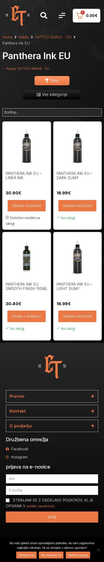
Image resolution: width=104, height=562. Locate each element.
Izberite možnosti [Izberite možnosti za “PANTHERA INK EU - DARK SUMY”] (77, 205)
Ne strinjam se (51, 555)
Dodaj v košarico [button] (26, 316)
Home (7, 37)
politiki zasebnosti (40, 506)
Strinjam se (26, 555)
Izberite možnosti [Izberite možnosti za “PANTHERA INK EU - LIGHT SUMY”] (77, 316)
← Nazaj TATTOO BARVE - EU (25, 68)
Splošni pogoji (78, 555)
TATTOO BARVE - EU (53, 37)
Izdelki (24, 37)
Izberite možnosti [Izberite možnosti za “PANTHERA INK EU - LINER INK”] (26, 205)
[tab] (52, 396)
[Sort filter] (52, 112)
